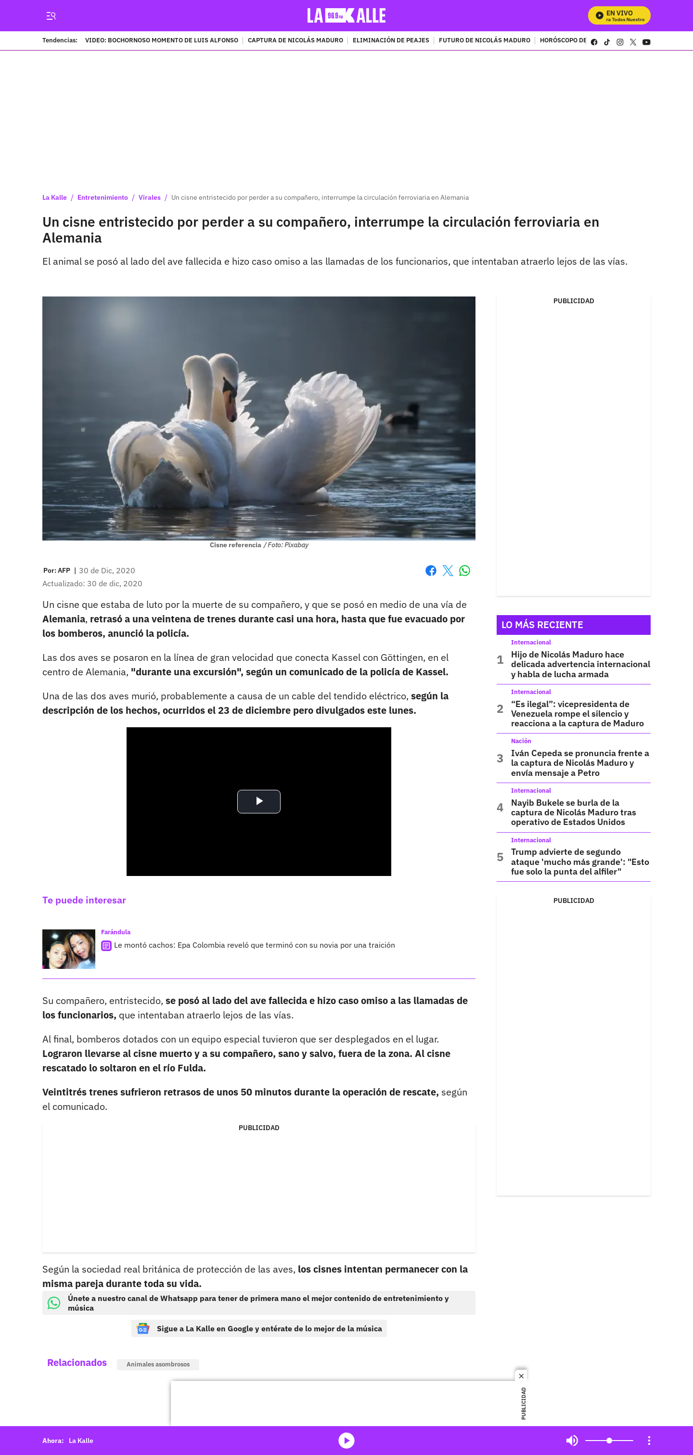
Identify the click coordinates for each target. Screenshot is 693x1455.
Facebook (431, 571)
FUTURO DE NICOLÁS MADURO (484, 41)
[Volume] (609, 1440)
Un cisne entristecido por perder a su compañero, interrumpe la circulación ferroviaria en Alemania (320, 197)
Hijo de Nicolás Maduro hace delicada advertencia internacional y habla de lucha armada (580, 664)
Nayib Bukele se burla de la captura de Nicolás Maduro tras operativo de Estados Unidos (573, 812)
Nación (521, 741)
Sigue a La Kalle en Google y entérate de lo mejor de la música (259, 1328)
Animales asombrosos (158, 1364)
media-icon (346, 1440)
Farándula (115, 932)
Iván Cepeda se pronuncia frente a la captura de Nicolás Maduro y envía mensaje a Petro (580, 762)
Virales (150, 197)
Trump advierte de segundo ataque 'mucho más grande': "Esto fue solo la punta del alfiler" (580, 861)
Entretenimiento (102, 197)
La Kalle (54, 197)
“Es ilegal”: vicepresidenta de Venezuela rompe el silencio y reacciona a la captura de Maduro (577, 713)
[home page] (347, 16)
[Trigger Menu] (50, 16)
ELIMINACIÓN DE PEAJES (391, 41)
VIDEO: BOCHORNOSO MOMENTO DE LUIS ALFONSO (161, 41)
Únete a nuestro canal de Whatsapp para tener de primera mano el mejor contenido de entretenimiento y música (248, 1303)
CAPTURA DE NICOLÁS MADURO (295, 41)
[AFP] (64, 570)
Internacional (531, 642)
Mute (572, 1440)
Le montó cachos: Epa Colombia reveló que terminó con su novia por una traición (254, 945)
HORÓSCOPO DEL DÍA (571, 41)
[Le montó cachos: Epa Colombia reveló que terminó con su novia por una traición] (68, 949)
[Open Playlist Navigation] (649, 1440)
